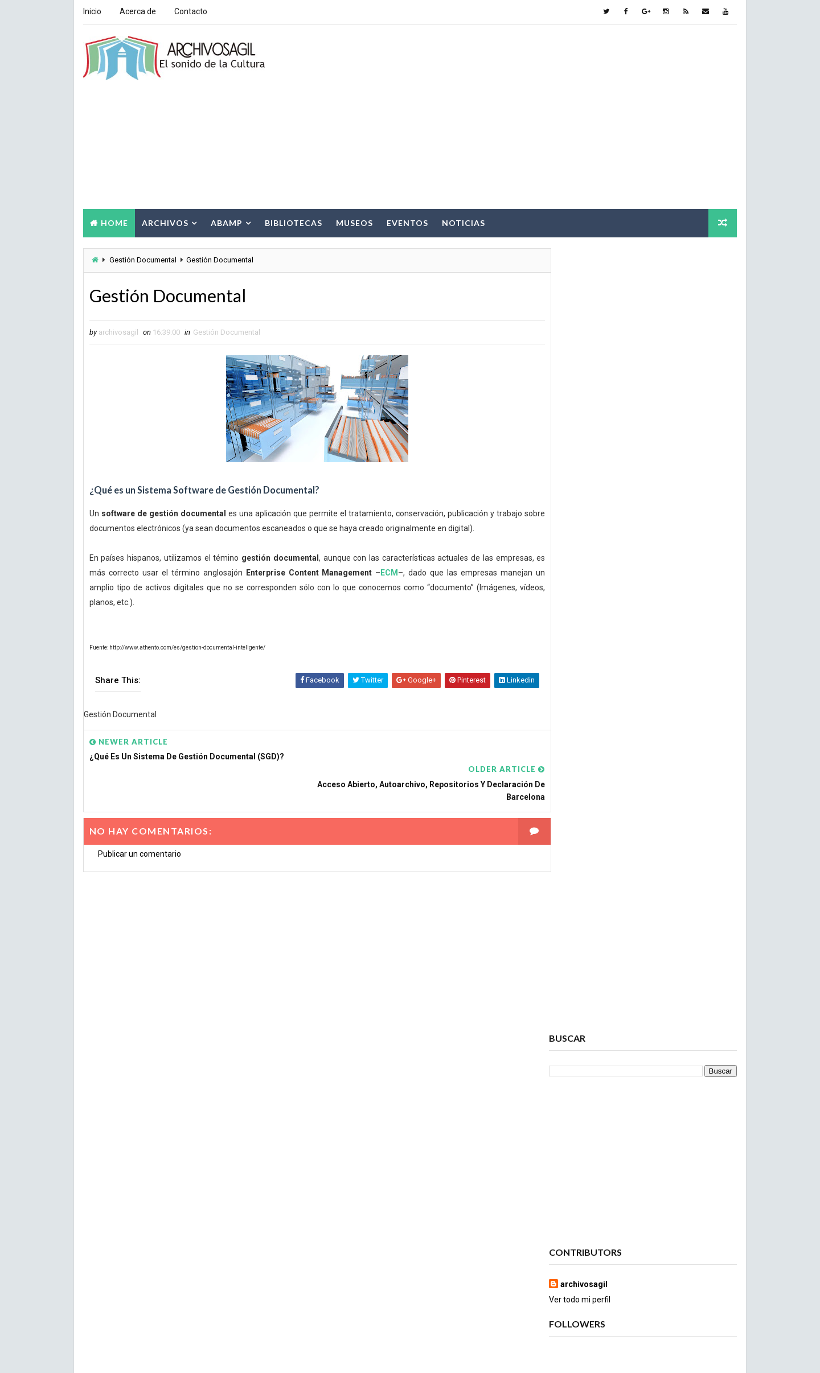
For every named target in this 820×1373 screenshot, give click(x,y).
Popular (644, 675)
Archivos (164, 221)
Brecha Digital (580, 1120)
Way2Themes (181, 1353)
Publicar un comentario (139, 826)
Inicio (92, 11)
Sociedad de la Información (603, 1299)
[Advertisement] (529, 116)
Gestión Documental (142, 258)
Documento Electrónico (597, 1219)
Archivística (576, 1100)
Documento (575, 1199)
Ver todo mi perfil (580, 514)
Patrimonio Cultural (659, 1259)
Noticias (463, 221)
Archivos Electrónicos (595, 1060)
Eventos (407, 221)
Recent (581, 675)
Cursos (652, 1160)
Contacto (190, 11)
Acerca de (137, 11)
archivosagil (584, 499)
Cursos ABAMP (580, 1179)
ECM (386, 572)
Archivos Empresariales (597, 1080)
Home (114, 221)
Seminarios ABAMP (676, 1279)
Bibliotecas (293, 221)
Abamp (226, 221)
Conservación (579, 1160)
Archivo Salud (580, 1020)
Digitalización (665, 1179)
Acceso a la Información (659, 1000)
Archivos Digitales (587, 1040)
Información (576, 1239)
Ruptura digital (582, 1279)
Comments (706, 675)
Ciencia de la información (599, 1140)
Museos (353, 221)
